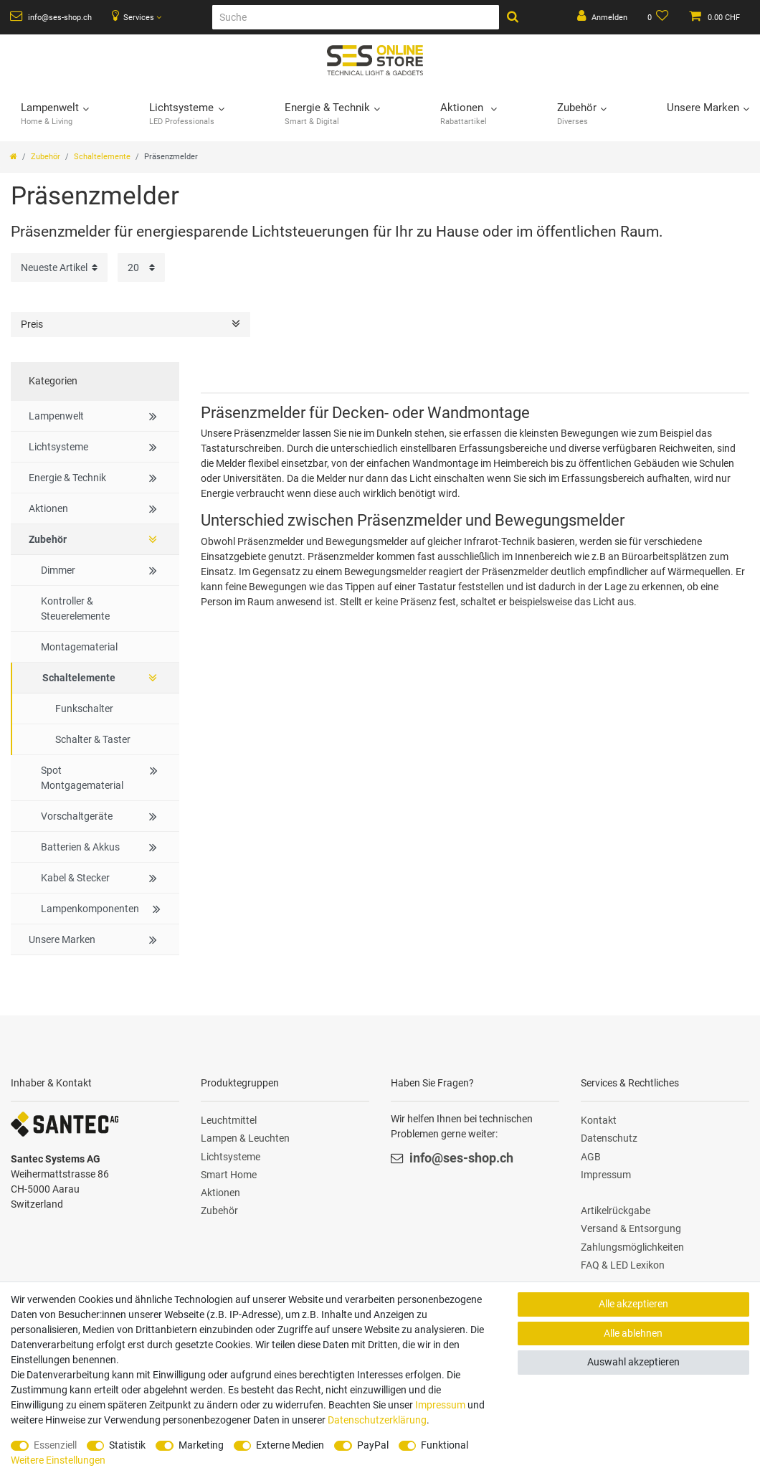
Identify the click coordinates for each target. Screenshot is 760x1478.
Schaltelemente (102, 156)
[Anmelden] (602, 17)
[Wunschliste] (658, 17)
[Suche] (355, 17)
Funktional (444, 1445)
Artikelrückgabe (615, 1210)
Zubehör (45, 156)
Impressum (606, 1174)
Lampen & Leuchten (245, 1138)
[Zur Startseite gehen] (13, 156)
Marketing (201, 1445)
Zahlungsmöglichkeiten (632, 1247)
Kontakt (599, 1120)
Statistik (127, 1445)
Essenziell (55, 1445)
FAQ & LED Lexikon (623, 1265)
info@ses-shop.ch (51, 16)
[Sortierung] (59, 267)
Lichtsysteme (230, 1156)
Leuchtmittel (229, 1120)
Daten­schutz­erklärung (377, 1420)
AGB (591, 1156)
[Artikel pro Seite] (141, 267)
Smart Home (229, 1174)
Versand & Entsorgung (631, 1228)
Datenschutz (609, 1138)
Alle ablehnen (633, 1333)
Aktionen (220, 1192)
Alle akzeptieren (633, 1303)
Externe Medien (290, 1445)
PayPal (373, 1445)
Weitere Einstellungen (58, 1460)
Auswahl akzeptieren (633, 1362)
